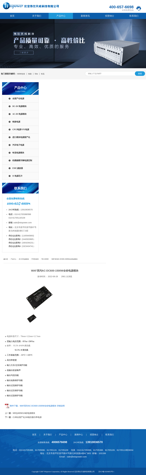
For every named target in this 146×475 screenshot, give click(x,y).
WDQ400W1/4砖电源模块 (24, 413)
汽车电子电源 (18, 145)
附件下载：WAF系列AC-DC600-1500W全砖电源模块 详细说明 (37, 406)
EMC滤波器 (17, 168)
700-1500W (45, 259)
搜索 (140, 73)
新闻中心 (78, 434)
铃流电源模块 (18, 153)
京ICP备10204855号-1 (106, 471)
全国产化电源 (18, 99)
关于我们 (36, 16)
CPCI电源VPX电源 (20, 129)
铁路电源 (16, 122)
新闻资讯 (85, 16)
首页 (12, 16)
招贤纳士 (109, 16)
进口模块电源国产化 (21, 137)
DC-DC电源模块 (19, 106)
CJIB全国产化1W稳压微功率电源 (27, 417)
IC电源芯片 (17, 176)
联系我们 (133, 16)
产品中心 (60, 16)
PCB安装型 (35, 259)
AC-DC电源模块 (19, 114)
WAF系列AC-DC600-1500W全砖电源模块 (64, 259)
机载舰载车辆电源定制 (22, 160)
